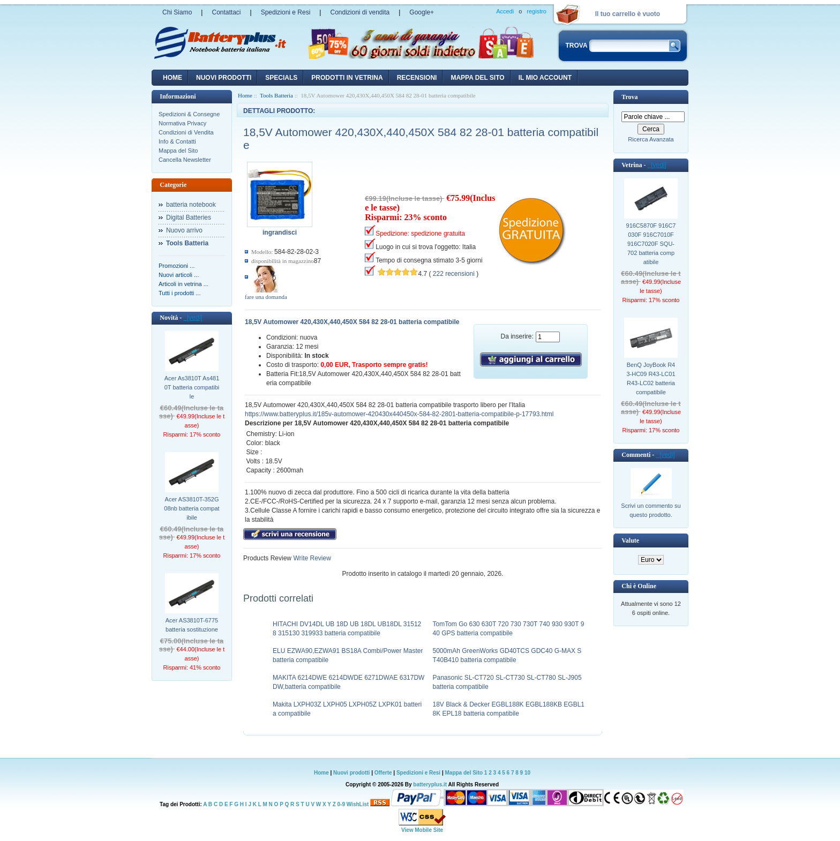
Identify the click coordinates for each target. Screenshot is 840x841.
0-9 (341, 804)
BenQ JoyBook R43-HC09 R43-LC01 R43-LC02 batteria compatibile (650, 378)
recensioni (417, 77)
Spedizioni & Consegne (189, 114)
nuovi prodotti (223, 77)
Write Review (311, 558)
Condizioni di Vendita (186, 132)
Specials (281, 77)
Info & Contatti (177, 141)
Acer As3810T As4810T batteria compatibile (192, 387)
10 (527, 773)
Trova (629, 97)
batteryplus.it (430, 784)
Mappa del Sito (178, 150)
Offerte (384, 773)
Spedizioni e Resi (286, 12)
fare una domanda (266, 297)
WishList (358, 804)
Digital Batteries (188, 217)
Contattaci (226, 12)
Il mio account (545, 77)
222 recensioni (454, 273)
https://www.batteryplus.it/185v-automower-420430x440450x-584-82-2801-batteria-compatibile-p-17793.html (399, 414)
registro (536, 11)
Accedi (505, 11)
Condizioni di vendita (359, 12)
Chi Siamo (177, 12)
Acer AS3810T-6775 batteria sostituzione (192, 625)
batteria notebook (191, 204)
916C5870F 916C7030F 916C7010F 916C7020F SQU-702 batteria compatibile (651, 243)
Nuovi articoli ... (179, 275)
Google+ (421, 12)
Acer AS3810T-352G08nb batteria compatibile (191, 508)
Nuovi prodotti (351, 773)
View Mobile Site (422, 830)
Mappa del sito (477, 77)
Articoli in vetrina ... (183, 284)
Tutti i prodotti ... (179, 293)
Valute (630, 540)
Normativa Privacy (182, 123)
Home (172, 77)
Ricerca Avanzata (650, 139)
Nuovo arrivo (184, 230)
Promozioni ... (176, 265)
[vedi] (192, 317)
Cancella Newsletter (185, 159)
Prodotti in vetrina (346, 77)
